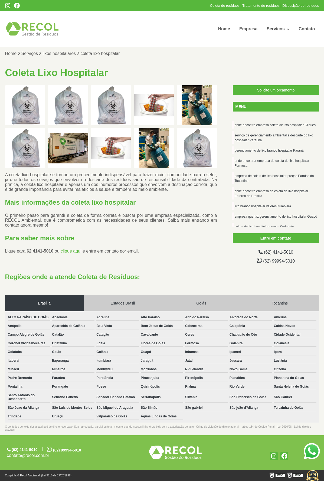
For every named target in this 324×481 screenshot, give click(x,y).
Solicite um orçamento (276, 90)
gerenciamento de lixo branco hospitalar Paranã (269, 150)
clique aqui (71, 251)
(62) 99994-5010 (276, 260)
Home (224, 29)
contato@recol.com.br (28, 455)
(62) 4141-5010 (275, 252)
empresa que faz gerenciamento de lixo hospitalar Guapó (276, 216)
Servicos (276, 29)
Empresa (248, 29)
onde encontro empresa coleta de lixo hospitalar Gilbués (275, 125)
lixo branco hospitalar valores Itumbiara (263, 206)
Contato (307, 29)
